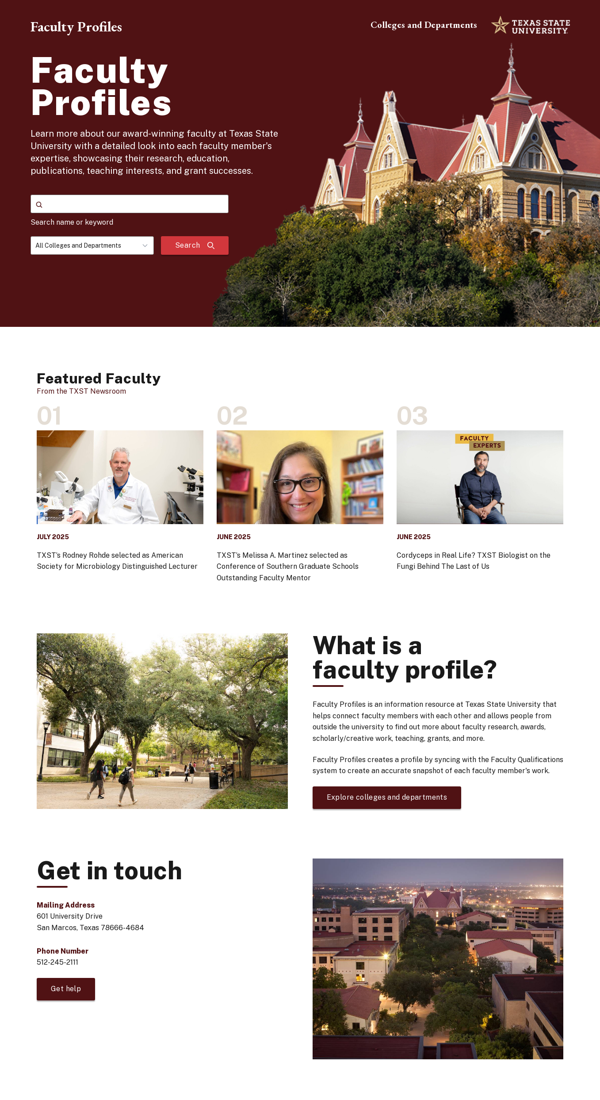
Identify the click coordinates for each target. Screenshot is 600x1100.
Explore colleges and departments (387, 797)
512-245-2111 (57, 962)
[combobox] (92, 245)
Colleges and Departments (424, 24)
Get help (66, 989)
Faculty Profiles (76, 26)
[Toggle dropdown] (147, 245)
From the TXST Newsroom (81, 391)
